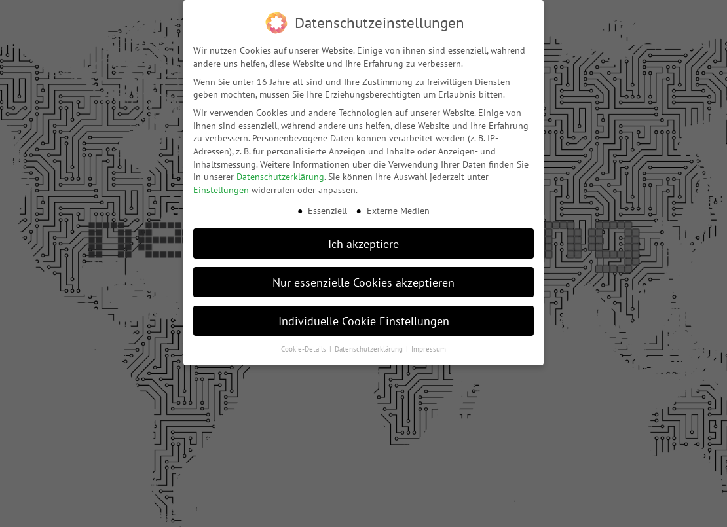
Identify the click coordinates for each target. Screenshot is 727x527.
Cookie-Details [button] (304, 347)
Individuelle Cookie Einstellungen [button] (363, 318)
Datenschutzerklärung (280, 175)
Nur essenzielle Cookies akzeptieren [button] (363, 279)
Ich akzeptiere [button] (363, 241)
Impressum (428, 347)
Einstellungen (221, 188)
